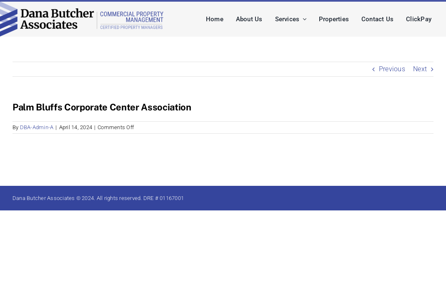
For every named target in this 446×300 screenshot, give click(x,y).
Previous (392, 69)
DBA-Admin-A (37, 127)
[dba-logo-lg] (82, 5)
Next (420, 69)
